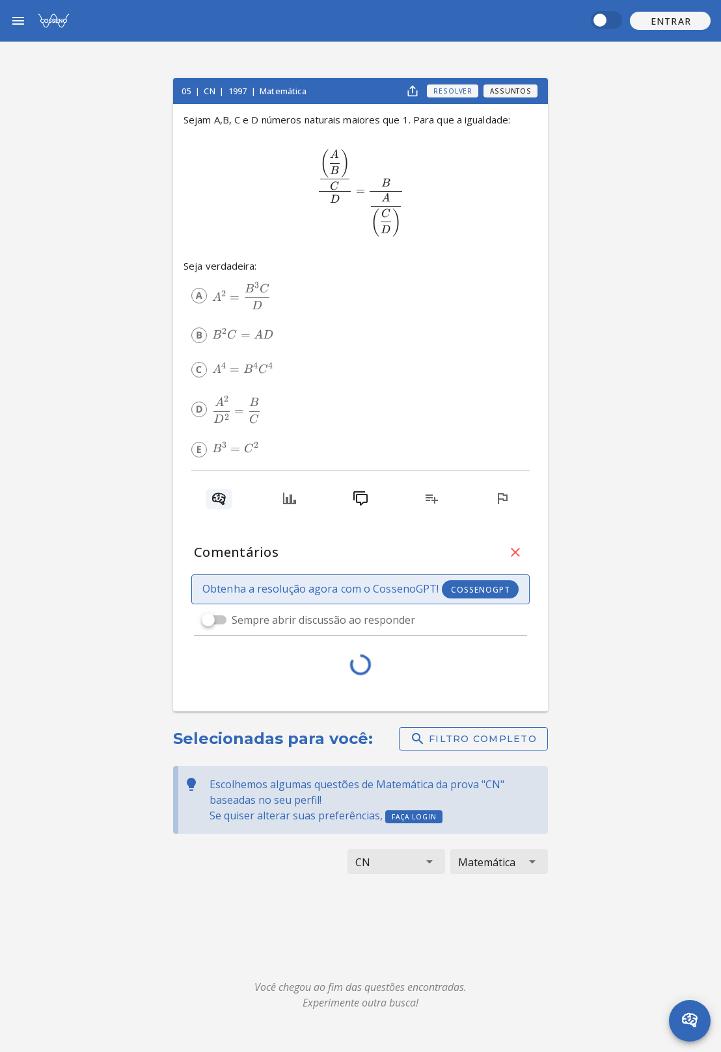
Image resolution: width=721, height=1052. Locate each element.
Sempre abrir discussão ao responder (323, 619)
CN (210, 91)
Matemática (283, 91)
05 (187, 91)
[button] (670, 21)
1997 (238, 91)
